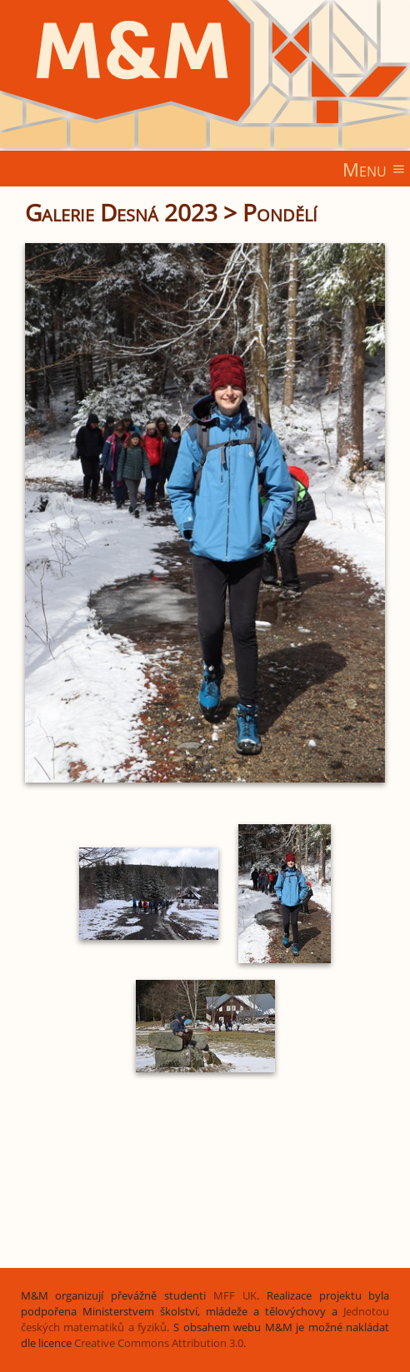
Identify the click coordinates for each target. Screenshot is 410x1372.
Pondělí (280, 212)
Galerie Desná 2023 (121, 212)
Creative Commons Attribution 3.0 (158, 1343)
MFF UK (235, 1296)
